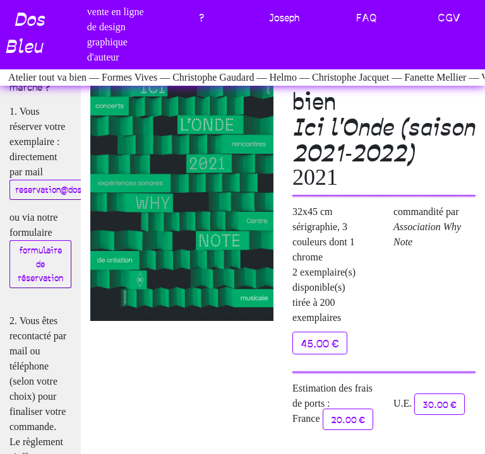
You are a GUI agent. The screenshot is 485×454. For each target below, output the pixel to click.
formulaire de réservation (40, 263)
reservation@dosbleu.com (66, 189)
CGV (449, 17)
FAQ (366, 17)
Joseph (283, 17)
